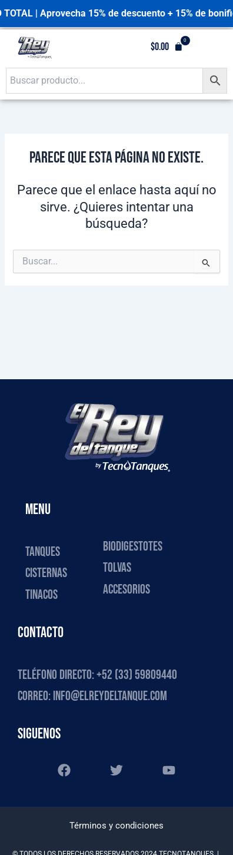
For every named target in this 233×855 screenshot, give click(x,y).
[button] (167, 47)
